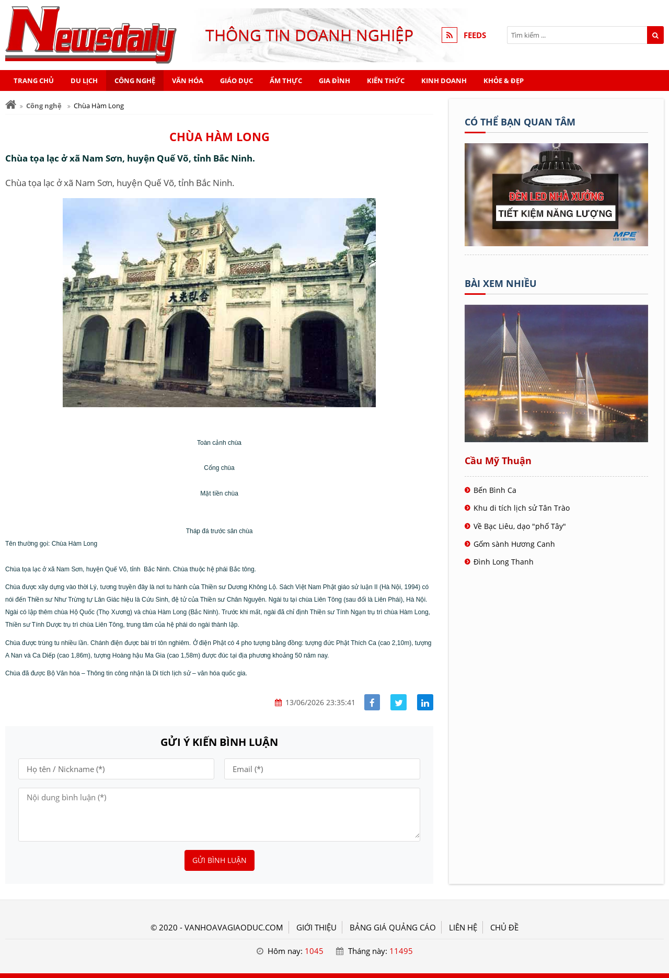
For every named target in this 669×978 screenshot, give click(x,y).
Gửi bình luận (219, 860)
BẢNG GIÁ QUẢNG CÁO (393, 927)
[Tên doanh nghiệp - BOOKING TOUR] (556, 243)
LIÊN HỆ (463, 927)
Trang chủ (34, 80)
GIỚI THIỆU (316, 927)
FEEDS (475, 35)
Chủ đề (504, 927)
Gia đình (334, 80)
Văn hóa (187, 80)
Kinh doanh (444, 80)
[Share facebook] (372, 702)
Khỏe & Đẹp (503, 80)
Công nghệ (134, 80)
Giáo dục (236, 80)
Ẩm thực (286, 80)
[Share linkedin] (425, 702)
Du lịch (84, 80)
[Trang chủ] (10, 105)
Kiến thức (386, 80)
